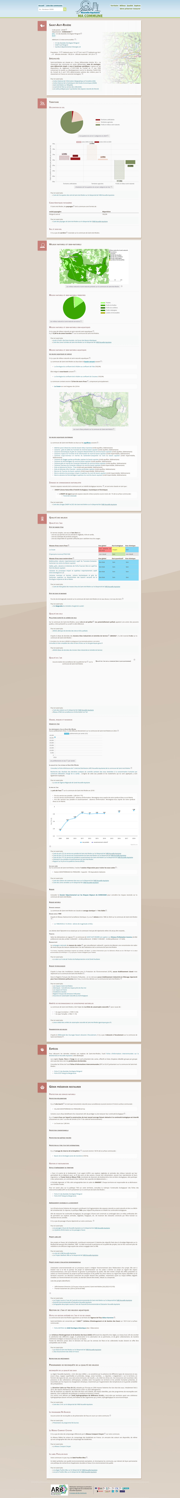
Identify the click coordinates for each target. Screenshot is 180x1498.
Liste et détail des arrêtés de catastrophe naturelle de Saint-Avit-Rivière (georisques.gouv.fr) (82, 1022)
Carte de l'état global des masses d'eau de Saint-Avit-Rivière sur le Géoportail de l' (86, 587)
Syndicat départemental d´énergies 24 (68, 47)
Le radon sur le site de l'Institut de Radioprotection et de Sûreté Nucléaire (76, 959)
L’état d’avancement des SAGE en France (66, 1352)
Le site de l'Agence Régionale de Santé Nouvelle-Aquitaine (71, 783)
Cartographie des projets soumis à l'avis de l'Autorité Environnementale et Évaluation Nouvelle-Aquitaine (86, 1304)
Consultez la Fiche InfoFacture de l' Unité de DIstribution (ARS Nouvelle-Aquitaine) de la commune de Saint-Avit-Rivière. (90, 768)
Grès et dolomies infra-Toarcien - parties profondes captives (74, 469)
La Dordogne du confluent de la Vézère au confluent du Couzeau (76, 377)
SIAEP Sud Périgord (61, 45)
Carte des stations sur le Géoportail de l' (73, 710)
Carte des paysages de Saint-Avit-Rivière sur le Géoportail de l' (80, 221)
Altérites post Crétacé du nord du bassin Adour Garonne (73, 448)
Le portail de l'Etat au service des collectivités (67, 87)
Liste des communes (54, 5)
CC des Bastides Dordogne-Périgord (67, 43)
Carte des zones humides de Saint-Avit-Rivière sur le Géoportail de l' (82, 342)
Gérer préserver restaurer (130, 9)
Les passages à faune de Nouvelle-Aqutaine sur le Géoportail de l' (81, 1228)
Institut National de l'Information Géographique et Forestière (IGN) (74, 81)
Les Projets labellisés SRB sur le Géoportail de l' (75, 1255)
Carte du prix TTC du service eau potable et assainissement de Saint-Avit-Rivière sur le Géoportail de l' (93, 857)
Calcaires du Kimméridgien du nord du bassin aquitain (72, 461)
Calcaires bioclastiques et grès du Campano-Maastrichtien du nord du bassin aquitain (83, 452)
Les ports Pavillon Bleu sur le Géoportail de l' (75, 1472)
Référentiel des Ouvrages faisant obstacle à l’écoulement (77, 1035)
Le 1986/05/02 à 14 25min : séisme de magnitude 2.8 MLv (73, 924)
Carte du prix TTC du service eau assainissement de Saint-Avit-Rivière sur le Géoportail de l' (89, 855)
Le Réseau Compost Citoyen (62, 1446)
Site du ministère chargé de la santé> (68, 606)
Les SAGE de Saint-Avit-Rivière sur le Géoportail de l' (77, 1350)
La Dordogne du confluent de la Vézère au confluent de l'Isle (74, 367)
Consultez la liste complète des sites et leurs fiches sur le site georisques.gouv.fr (76, 643)
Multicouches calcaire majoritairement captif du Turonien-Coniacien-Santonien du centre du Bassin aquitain (73, 562)
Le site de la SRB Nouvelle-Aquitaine (64, 1253)
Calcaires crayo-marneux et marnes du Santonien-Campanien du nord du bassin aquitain (87, 456)
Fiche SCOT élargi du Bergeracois (65, 1073)
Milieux (123, 5)
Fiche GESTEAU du (70, 1328)
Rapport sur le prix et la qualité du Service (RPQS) (68, 861)
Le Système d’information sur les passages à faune (69, 1230)
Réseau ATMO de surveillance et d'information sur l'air (70, 712)
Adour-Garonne (107, 1318)
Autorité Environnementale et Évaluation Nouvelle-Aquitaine (72, 1302)
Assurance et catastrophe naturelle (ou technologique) (70, 996)
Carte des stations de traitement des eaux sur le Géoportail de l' (81, 881)
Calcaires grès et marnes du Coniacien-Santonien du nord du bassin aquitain (79, 463)
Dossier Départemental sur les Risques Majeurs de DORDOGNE (83, 895)
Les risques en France (60, 990)
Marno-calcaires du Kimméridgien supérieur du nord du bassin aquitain (78, 475)
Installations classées (59, 992)
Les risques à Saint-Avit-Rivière (62, 986)
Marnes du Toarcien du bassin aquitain (67, 471)
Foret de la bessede (69, 496)
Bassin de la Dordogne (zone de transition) (68, 1156)
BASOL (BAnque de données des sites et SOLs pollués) (70, 631)
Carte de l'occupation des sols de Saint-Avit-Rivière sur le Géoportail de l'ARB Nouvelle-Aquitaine (83, 195)
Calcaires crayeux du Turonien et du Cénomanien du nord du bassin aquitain (80, 454)
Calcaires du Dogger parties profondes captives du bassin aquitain (76, 459)
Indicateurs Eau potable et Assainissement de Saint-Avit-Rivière (73, 859)
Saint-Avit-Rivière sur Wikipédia (63, 85)
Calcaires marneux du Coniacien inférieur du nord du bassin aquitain (77, 465)
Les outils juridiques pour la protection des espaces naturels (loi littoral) (76, 89)
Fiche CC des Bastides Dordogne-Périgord (68, 1071)
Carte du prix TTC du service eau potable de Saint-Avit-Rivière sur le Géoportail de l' (87, 854)
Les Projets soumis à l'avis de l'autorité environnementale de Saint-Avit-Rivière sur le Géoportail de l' (92, 1300)
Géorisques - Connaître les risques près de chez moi (69, 988)
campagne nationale (59, 945)
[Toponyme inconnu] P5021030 (59, 554)
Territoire (114, 5)
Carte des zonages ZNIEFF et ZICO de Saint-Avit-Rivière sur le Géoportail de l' (85, 504)
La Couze (52, 550)
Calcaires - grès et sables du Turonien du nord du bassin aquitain (76, 450)
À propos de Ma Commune (77, 1493)
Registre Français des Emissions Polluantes (66, 994)
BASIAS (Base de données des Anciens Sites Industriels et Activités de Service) (77, 650)
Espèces (137, 5)
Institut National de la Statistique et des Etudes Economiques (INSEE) (75, 83)
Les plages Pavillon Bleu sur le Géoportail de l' (75, 1470)
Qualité (130, 5)
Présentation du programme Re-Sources (66, 1423)
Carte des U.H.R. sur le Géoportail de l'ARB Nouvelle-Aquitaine (73, 1404)
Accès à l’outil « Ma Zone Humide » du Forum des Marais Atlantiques (75, 340)
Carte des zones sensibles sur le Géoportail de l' (76, 883)
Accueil (41, 5)
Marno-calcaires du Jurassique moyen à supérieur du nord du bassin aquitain (80, 473)
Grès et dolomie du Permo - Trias (65, 467)
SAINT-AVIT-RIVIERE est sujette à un (109, 937)
